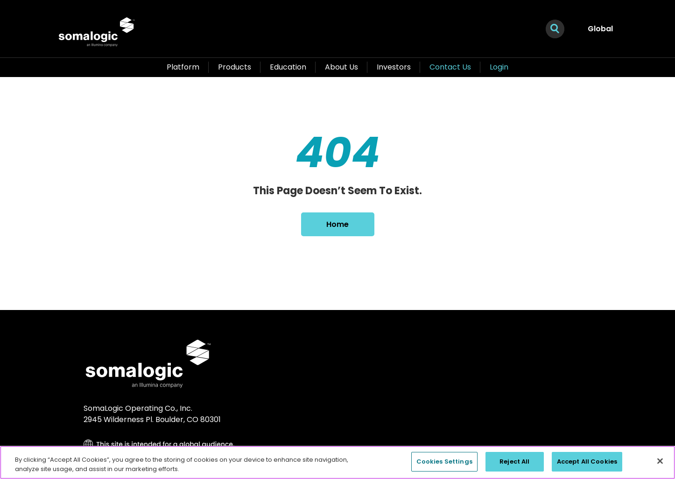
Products (234, 67)
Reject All (514, 461)
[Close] (660, 461)
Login (499, 67)
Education (288, 67)
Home (337, 224)
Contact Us (450, 67)
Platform (183, 67)
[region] (337, 462)
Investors (394, 67)
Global (600, 28)
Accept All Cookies (587, 461)
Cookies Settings (444, 461)
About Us (341, 67)
